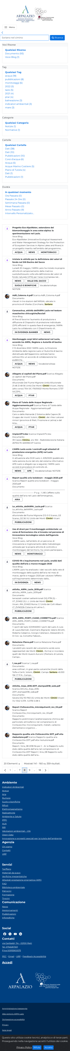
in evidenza (21, 582)
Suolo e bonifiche (11, 801)
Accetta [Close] (49, 1047)
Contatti (6, 850)
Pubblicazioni (15, 155)
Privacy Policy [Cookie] (24, 1047)
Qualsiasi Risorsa (15, 50)
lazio (9, 90)
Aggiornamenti (10, 910)
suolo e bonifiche (25, 285)
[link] (2, 32)
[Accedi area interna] (7, 963)
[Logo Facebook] (4, 934)
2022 (9, 86)
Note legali (7, 1030)
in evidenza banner (26, 332)
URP (4, 854)
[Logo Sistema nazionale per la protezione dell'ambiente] (44, 14)
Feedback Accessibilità (34, 956)
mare (9, 107)
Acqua (10, 162)
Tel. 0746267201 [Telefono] (10, 947)
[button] (9, 27)
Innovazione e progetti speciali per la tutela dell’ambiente (32, 838)
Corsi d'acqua (14, 159)
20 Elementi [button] (13, 764)
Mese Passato (14, 206)
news (32, 252)
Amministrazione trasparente (14, 1008)
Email (11, 956)
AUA (4, 823)
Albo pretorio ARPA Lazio (13, 1014)
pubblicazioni (14, 79)
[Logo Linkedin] (20, 934)
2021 (9, 93)
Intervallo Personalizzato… (19, 213)
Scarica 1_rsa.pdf (30, 663)
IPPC (4, 820)
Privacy (5, 1025)
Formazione (8, 894)
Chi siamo (7, 846)
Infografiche (8, 917)
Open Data (7, 835)
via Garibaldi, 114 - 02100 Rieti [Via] (17, 943)
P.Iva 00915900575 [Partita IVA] (11, 950)
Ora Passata (13, 195)
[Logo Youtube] (15, 934)
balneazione (13, 100)
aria (17, 499)
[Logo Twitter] (10, 934)
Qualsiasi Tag (13, 72)
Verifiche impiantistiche (14, 876)
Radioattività (8, 813)
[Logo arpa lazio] (25, 14)
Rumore (6, 798)
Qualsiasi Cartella (15, 145)
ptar (9, 97)
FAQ (4, 883)
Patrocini (6, 891)
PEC (4, 956)
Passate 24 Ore (15, 199)
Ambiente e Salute (11, 816)
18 (41, 771)
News (5, 906)
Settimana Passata (17, 202)
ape (29, 471)
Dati (9, 148)
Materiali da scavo (11, 873)
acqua (10, 75)
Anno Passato (14, 209)
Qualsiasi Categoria (17, 123)
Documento (14, 53)
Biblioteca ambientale (13, 887)
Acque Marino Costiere (19, 166)
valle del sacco (36, 281)
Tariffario (6, 869)
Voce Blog (12, 57)
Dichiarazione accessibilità (13, 1019)
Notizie (10, 126)
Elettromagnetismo (12, 809)
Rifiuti (5, 805)
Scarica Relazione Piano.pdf (47, 642)
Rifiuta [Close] (37, 1047)
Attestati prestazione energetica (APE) (22, 880)
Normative (12, 130)
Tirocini (6, 898)
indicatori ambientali (18, 104)
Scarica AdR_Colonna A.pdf (46, 295)
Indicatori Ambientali (13, 787)
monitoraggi (14, 83)
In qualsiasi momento (18, 192)
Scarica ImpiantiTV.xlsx (40, 434)
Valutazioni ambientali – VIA (16, 831)
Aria (4, 794)
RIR (4, 827)
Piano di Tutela (15, 170)
